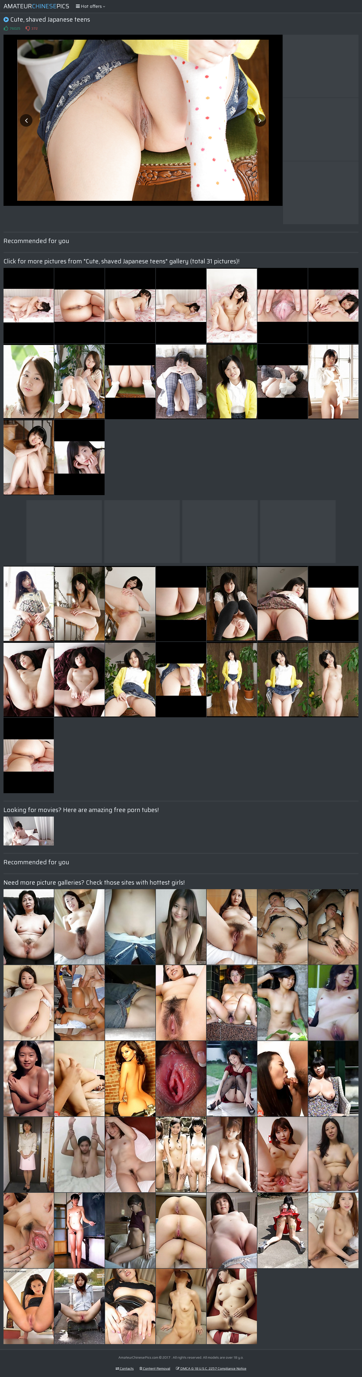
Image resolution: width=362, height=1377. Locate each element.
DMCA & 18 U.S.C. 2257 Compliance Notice (211, 1368)
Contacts (125, 1368)
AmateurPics (36, 6)
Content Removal (155, 1368)
